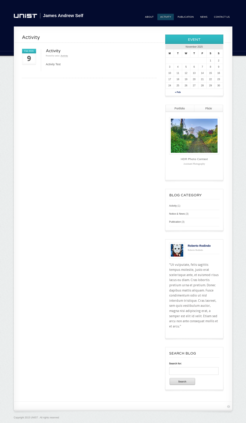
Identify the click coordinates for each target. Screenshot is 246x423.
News (203, 16)
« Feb (178, 92)
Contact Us (222, 16)
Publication (186, 16)
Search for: (175, 363)
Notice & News (177, 213)
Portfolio (179, 108)
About (149, 16)
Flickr (208, 108)
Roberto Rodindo (199, 245)
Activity (165, 16)
